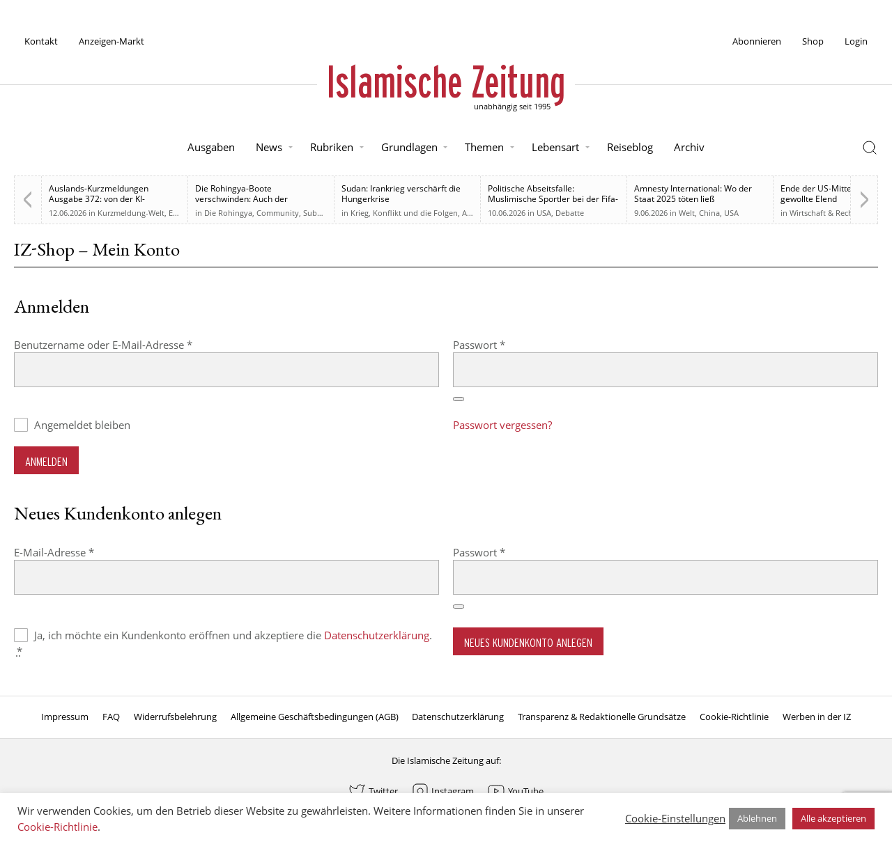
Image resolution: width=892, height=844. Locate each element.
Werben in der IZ (817, 716)
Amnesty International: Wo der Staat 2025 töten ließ (693, 193)
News (269, 147)
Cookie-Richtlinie (734, 716)
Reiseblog (630, 147)
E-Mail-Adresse (82, 552)
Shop (813, 41)
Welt (687, 213)
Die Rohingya (228, 213)
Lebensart (555, 147)
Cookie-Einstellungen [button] (675, 818)
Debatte (569, 213)
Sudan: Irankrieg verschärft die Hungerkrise (401, 193)
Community (277, 213)
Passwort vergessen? (502, 425)
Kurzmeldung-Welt (131, 213)
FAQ (111, 716)
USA (544, 213)
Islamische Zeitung (446, 81)
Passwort (507, 344)
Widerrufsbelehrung (175, 716)
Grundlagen (409, 147)
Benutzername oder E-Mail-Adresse (131, 344)
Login (856, 41)
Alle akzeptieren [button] (833, 818)
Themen (484, 147)
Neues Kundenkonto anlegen (528, 642)
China (709, 213)
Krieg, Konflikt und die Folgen (404, 213)
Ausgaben (211, 147)
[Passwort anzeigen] (458, 399)
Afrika (472, 213)
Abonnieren (756, 41)
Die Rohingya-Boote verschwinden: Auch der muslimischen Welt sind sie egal (256, 198)
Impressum (65, 716)
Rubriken (331, 147)
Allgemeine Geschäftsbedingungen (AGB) (315, 716)
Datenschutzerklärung (376, 635)
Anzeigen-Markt (111, 41)
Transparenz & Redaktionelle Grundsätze (602, 716)
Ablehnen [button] (757, 818)
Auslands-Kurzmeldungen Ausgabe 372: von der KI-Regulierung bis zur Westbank (106, 198)
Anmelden (46, 461)
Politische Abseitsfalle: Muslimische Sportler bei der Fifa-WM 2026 (553, 198)
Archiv (689, 147)
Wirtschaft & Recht (823, 213)
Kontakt (41, 41)
